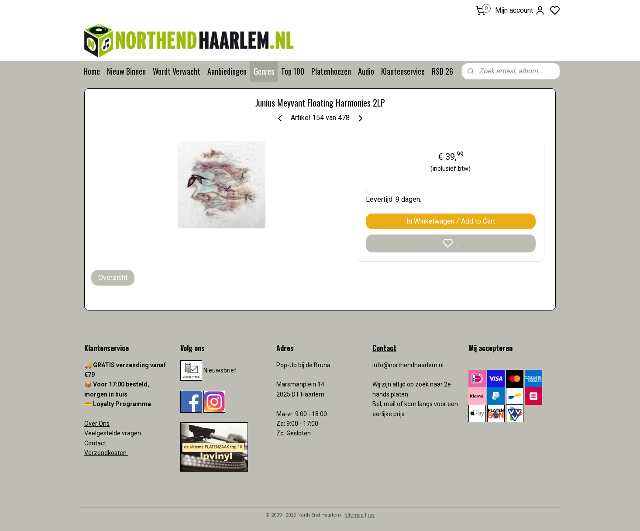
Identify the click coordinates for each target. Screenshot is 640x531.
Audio (366, 71)
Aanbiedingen (227, 71)
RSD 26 (442, 71)
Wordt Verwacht (176, 71)
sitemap (354, 515)
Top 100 (292, 71)
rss (371, 515)
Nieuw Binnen (126, 71)
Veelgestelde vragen (112, 433)
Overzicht (112, 277)
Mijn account (520, 10)
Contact (95, 443)
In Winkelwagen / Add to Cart (450, 221)
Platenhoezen (331, 71)
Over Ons (97, 423)
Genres (264, 71)
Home (91, 71)
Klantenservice (403, 71)
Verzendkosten (106, 452)
